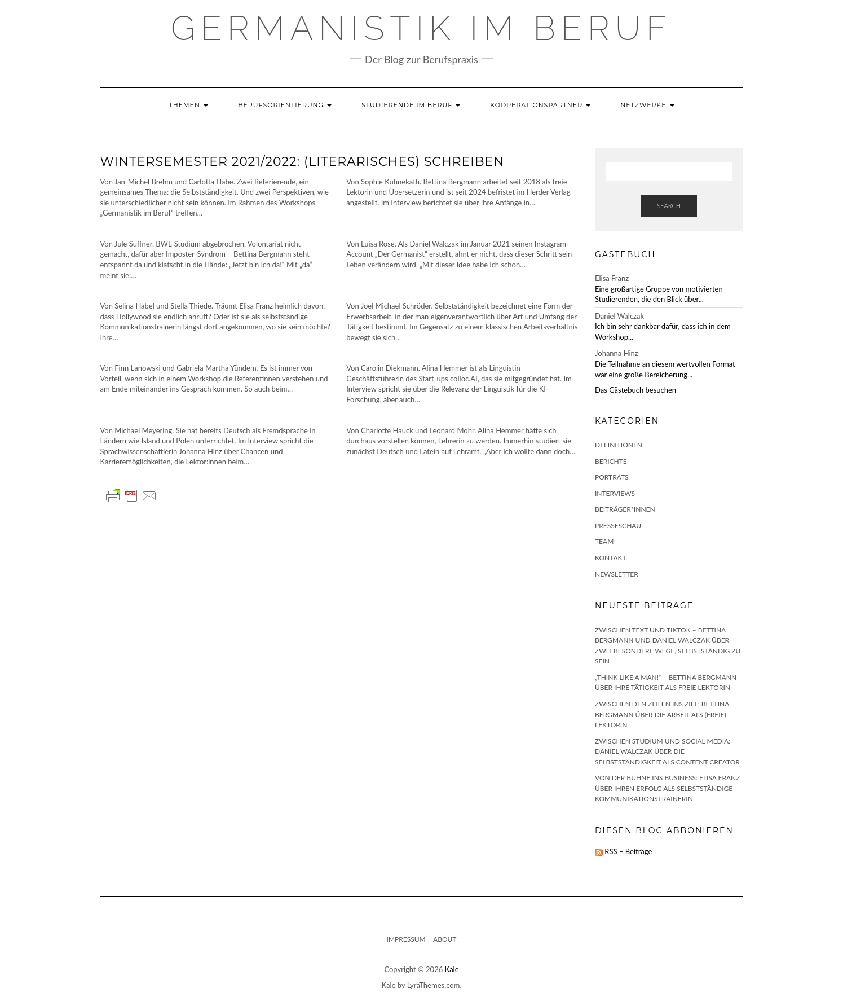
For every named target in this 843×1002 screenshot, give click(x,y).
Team (604, 541)
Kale (452, 969)
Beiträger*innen (625, 509)
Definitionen (618, 445)
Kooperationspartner (540, 105)
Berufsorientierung (285, 105)
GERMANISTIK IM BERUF (421, 28)
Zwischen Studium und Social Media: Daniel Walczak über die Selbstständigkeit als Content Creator (667, 751)
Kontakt (610, 557)
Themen (188, 105)
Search (669, 205)
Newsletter (616, 574)
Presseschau (618, 525)
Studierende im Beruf (410, 105)
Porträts (612, 477)
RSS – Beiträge (623, 851)
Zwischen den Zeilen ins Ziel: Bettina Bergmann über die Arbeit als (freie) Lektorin (662, 714)
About (444, 939)
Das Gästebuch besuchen (635, 389)
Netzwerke (647, 105)
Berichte (611, 461)
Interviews (615, 493)
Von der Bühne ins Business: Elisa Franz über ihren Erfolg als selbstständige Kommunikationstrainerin (667, 788)
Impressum (406, 939)
